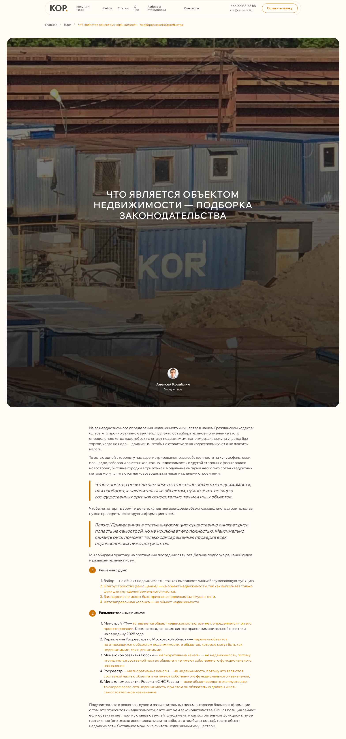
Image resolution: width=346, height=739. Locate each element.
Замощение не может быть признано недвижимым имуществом (159, 596)
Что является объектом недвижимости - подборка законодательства (130, 25)
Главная (51, 25)
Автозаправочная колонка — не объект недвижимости (151, 602)
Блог (67, 25)
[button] (280, 8)
